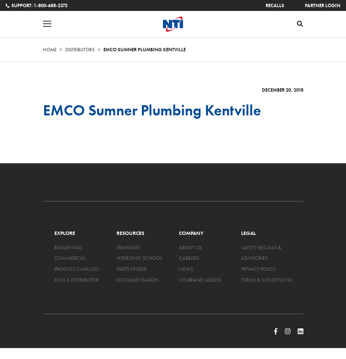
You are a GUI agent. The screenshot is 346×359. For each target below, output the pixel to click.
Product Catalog (76, 268)
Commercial (70, 258)
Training (128, 247)
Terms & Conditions (266, 279)
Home (50, 49)
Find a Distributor (76, 279)
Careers (189, 258)
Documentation (138, 279)
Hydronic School (139, 258)
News (186, 268)
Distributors (80, 49)
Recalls (275, 5)
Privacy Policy (258, 268)
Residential (68, 247)
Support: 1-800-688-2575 (37, 5)
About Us (190, 247)
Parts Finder (132, 268)
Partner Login (322, 5)
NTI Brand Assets (200, 279)
